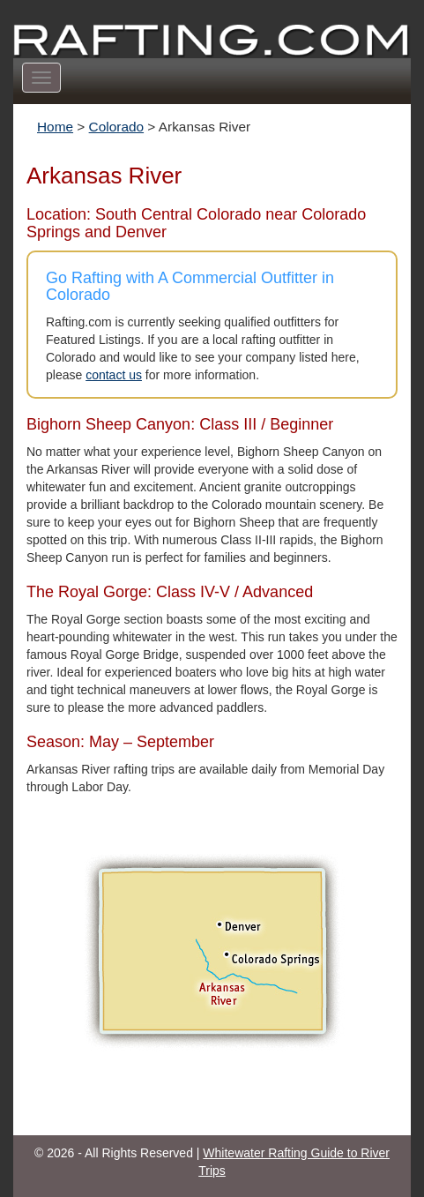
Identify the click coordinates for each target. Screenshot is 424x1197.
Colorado (116, 126)
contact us (114, 375)
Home (55, 126)
